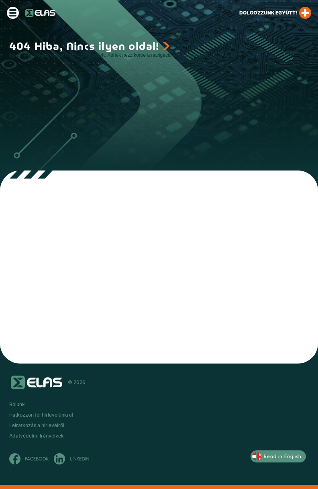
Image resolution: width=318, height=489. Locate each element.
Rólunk (17, 404)
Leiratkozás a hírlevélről (36, 425)
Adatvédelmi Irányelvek (36, 436)
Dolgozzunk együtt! (275, 13)
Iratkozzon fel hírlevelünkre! (41, 415)
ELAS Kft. (40, 13)
